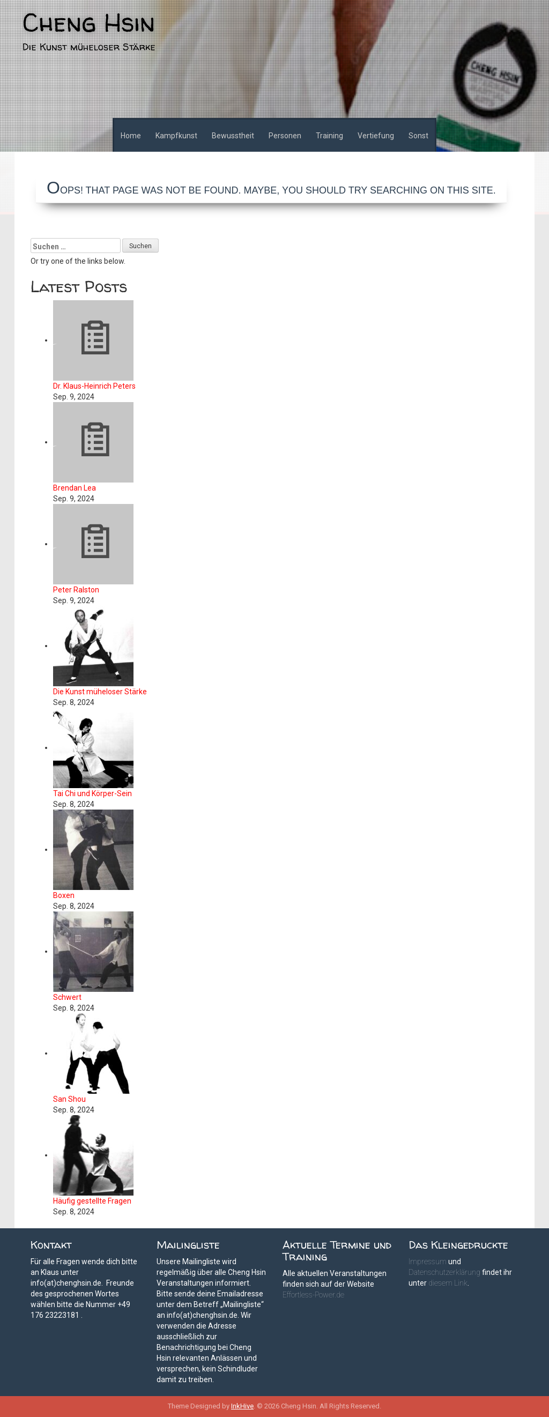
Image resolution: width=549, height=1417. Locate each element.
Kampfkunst (176, 135)
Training (329, 135)
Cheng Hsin (89, 22)
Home (131, 135)
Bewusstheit (233, 135)
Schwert (67, 997)
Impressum (428, 1261)
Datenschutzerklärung (444, 1272)
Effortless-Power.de (313, 1294)
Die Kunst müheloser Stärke (100, 691)
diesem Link (448, 1283)
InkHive (242, 1406)
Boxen (64, 895)
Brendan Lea (74, 488)
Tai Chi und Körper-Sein (92, 793)
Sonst (418, 135)
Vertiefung (376, 135)
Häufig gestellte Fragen (92, 1201)
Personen (285, 135)
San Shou (69, 1099)
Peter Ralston (76, 589)
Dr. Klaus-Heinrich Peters (94, 386)
